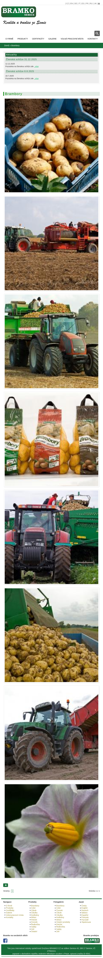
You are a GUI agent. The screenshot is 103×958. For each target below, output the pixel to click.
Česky (84, 906)
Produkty (22, 39)
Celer (33, 908)
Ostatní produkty (63, 922)
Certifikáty (38, 39)
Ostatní (34, 931)
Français (85, 917)
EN (71, 3)
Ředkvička (35, 924)
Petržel (34, 920)
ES (83, 3)
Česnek (34, 922)
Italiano (84, 913)
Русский (84, 920)
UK (95, 3)
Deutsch (84, 910)
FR (87, 3)
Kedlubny (35, 915)
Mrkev (33, 917)
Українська (86, 922)
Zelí (32, 929)
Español (84, 915)
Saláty (33, 927)
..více (36, 66)
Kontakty (93, 39)
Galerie (52, 39)
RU (91, 3)
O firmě (9, 39)
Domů (6, 45)
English (84, 908)
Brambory (35, 906)
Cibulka (34, 913)
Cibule (33, 910)
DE (75, 3)
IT (79, 3)
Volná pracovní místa (72, 39)
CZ (67, 3)
